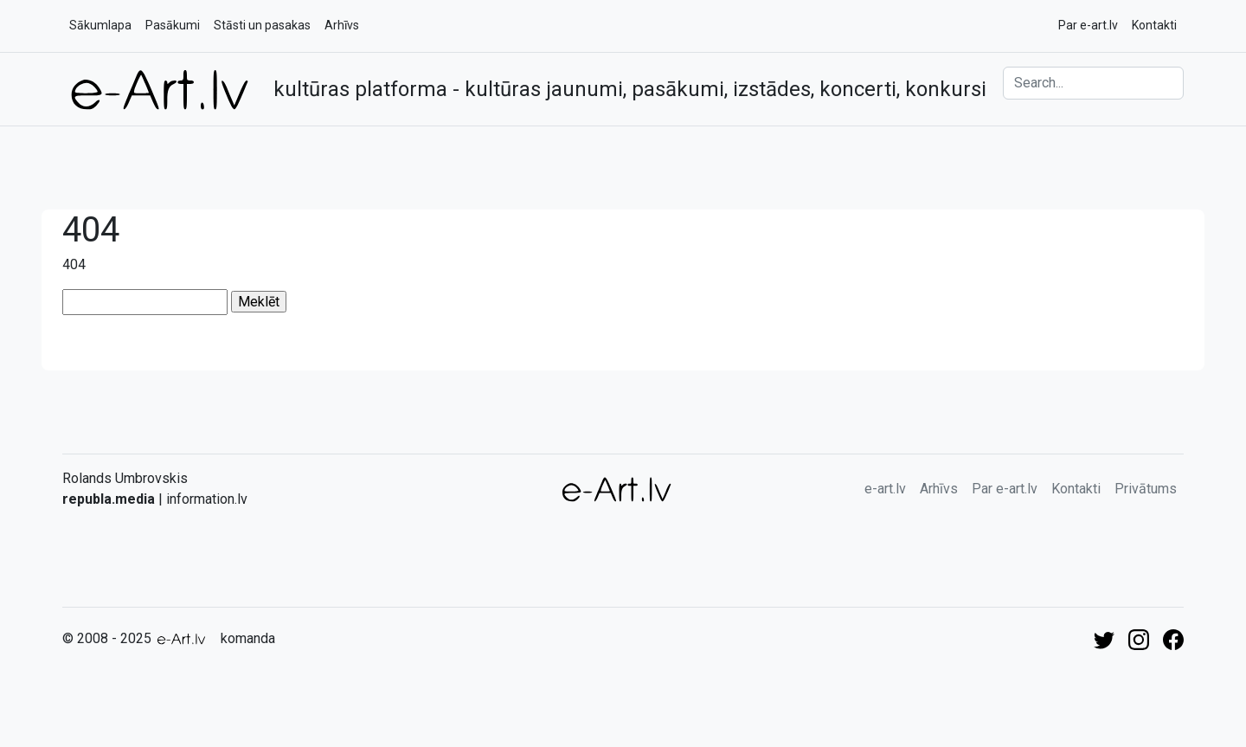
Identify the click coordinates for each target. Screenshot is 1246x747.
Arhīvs (341, 25)
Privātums (1145, 488)
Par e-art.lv (1088, 25)
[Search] (1093, 83)
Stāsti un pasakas (262, 25)
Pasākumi (172, 25)
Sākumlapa (100, 25)
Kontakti (1154, 25)
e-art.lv (885, 488)
